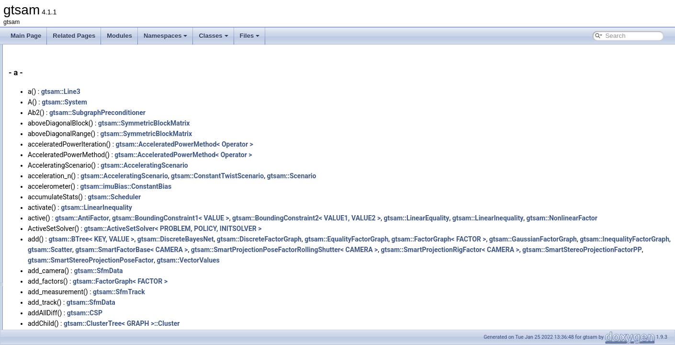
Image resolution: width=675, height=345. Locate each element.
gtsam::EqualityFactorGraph (466, 249)
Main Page (26, 35)
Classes (213, 35)
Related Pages (74, 35)
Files (250, 35)
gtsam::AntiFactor (202, 218)
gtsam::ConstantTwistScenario (337, 176)
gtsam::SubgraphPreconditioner (217, 112)
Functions (44, 168)
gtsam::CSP (204, 323)
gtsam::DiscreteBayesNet (295, 249)
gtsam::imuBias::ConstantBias (246, 186)
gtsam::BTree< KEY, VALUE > (211, 249)
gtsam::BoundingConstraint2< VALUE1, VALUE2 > (426, 218)
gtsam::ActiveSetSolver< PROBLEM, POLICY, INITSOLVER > (292, 239)
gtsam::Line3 (180, 91)
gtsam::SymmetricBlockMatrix (264, 123)
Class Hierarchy (44, 136)
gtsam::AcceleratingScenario (263, 165)
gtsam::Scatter (353, 260)
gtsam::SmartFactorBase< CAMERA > (434, 260)
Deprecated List (36, 73)
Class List (36, 115)
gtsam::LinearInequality (216, 207)
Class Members (44, 147)
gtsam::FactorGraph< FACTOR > (558, 249)
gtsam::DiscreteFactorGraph (379, 249)
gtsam (16, 52)
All (35, 157)
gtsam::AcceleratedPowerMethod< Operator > (304, 144)
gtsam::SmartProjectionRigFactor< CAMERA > (252, 271)
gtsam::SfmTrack (239, 302)
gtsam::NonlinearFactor (182, 228)
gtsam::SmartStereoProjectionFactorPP (384, 271)
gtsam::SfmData (217, 281)
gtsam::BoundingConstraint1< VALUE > (290, 218)
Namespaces (166, 35)
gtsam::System (184, 102)
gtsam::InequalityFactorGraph (282, 260)
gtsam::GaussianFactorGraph (191, 260)
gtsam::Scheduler (233, 197)
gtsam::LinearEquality (536, 218)
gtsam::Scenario (411, 176)
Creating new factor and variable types (65, 62)
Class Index (39, 126)
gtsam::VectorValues (607, 271)
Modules (119, 35)
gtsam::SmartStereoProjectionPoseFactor (510, 271)
